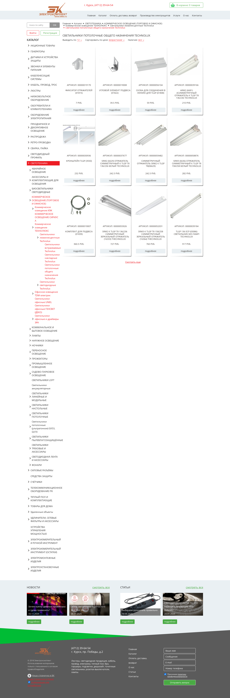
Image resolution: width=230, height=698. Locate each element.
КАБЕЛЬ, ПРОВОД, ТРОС (44, 84)
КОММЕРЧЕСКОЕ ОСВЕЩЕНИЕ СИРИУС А (46, 217)
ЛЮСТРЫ (36, 90)
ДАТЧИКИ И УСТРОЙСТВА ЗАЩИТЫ (44, 59)
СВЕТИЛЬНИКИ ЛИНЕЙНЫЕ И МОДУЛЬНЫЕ (40, 397)
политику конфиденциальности (177, 675)
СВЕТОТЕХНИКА (39, 163)
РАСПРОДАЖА (38, 136)
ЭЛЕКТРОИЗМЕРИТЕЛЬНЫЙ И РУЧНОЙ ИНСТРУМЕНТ (45, 541)
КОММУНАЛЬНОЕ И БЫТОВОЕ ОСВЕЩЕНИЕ (44, 329)
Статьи (132, 671)
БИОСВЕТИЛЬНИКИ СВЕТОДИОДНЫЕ (42, 190)
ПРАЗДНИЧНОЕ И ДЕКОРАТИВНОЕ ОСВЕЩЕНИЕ (40, 127)
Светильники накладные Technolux (52, 258)
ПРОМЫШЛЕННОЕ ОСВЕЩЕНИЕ (42, 365)
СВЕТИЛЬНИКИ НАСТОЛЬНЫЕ (40, 406)
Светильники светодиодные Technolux (48, 285)
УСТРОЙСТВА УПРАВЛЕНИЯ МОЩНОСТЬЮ (39, 530)
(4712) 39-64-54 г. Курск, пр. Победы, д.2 (87, 650)
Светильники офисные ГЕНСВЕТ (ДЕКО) (45, 309)
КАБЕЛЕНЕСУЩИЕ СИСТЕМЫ (40, 77)
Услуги (176, 15)
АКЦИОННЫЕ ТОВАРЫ (43, 45)
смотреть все (101, 587)
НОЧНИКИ (37, 345)
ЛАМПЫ (36, 335)
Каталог (103, 15)
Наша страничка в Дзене (41, 679)
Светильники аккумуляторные (41, 387)
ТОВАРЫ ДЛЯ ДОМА (42, 506)
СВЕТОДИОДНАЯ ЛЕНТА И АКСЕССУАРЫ (45, 458)
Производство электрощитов (155, 15)
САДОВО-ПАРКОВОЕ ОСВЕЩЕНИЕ (43, 373)
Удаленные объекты (42, 511)
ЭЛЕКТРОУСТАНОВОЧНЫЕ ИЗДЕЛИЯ (45, 569)
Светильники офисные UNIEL (43, 300)
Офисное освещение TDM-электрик (46, 293)
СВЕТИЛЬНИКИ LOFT (43, 380)
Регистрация (50, 32)
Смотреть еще (133, 261)
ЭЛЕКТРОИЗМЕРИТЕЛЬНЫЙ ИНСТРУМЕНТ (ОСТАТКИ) (45, 550)
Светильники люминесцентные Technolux (50, 238)
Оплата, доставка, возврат (123, 15)
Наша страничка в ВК (43, 675)
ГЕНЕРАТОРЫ (38, 51)
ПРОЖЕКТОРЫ (39, 358)
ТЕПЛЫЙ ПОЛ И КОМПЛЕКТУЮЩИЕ (41, 498)
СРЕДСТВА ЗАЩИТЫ (41, 476)
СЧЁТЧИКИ (36, 481)
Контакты (197, 15)
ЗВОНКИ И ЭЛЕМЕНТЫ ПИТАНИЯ (43, 68)
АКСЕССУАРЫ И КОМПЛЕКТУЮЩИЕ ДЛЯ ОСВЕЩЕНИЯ (45, 180)
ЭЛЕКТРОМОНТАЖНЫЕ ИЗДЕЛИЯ (43, 559)
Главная (91, 15)
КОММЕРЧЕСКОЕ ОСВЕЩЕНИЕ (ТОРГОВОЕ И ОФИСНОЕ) (45, 200)
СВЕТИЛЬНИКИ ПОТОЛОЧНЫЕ (40, 415)
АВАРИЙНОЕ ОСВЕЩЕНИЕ (39, 170)
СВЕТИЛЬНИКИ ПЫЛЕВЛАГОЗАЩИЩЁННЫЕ (46, 438)
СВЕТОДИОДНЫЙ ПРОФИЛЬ (40, 155)
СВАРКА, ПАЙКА (39, 148)
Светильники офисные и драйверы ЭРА (47, 319)
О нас (186, 15)
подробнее (79, 109)
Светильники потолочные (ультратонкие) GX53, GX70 (43, 426)
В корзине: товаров (188, 5)
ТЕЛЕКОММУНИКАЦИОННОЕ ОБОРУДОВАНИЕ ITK (45, 489)
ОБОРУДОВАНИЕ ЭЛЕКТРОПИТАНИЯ (41, 116)
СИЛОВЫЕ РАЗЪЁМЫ (42, 470)
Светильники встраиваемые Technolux (52, 248)
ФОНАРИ (37, 464)
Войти (33, 32)
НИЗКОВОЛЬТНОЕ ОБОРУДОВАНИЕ (41, 98)
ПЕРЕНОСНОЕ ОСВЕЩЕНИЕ (39, 352)
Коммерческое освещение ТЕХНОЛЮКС (43, 227)
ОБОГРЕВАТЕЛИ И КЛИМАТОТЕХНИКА (41, 107)
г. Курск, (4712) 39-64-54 (98, 5)
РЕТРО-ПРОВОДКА (41, 142)
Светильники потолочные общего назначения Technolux (52, 271)
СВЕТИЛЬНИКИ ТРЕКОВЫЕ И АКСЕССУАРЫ (40, 448)
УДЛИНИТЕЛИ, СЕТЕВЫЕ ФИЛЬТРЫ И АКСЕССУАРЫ (45, 519)
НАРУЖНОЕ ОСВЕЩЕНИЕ (45, 340)
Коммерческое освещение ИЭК (43, 209)
